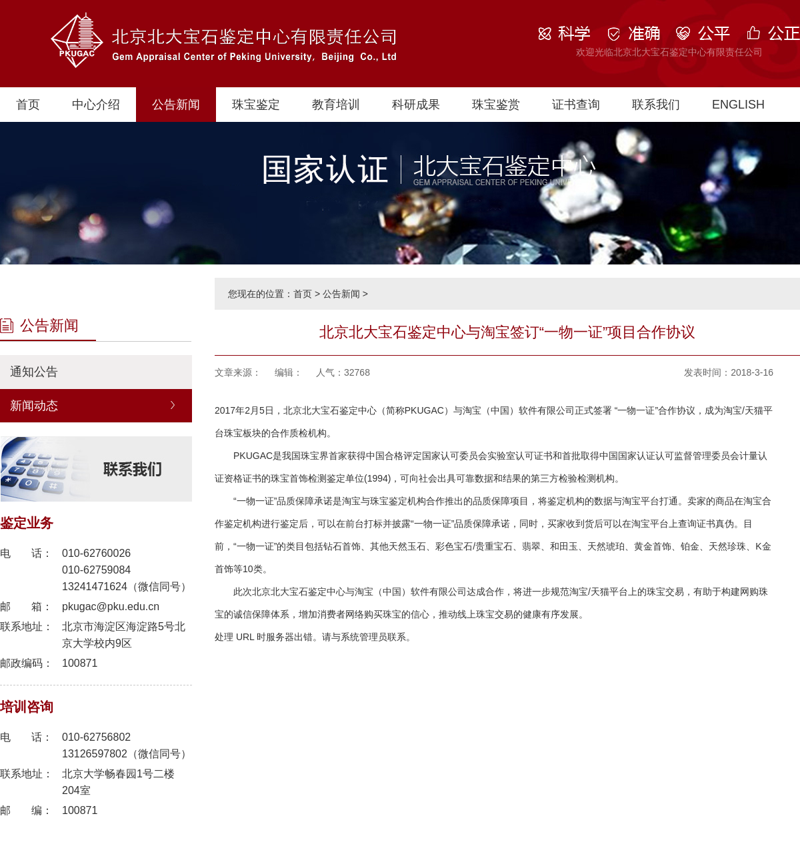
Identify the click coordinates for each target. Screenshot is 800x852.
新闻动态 (34, 405)
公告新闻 (176, 104)
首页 (28, 104)
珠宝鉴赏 (496, 104)
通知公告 (34, 371)
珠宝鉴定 (256, 104)
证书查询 (576, 104)
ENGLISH (738, 104)
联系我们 (656, 104)
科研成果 (416, 104)
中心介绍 (96, 104)
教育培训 (336, 104)
